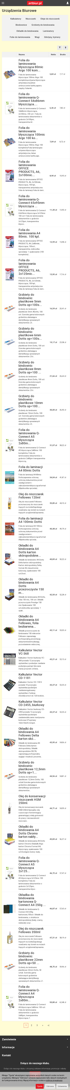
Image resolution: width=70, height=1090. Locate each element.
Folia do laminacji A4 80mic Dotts (31, 468)
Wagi (37, 37)
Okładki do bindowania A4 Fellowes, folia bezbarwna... (29, 621)
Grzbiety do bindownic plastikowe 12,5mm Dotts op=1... (32, 767)
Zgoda (39, 1086)
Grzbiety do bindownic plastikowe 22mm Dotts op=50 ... (31, 958)
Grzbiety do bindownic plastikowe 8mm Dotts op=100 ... (30, 367)
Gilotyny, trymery (52, 37)
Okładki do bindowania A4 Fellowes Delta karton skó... (29, 734)
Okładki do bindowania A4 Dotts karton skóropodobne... (30, 550)
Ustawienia (62, 1086)
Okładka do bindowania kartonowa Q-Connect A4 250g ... (32, 900)
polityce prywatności (54, 1080)
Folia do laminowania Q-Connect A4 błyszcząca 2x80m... (29, 993)
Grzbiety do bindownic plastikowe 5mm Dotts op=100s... (30, 300)
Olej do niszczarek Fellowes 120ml (31, 495)
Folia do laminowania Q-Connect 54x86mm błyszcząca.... (31, 99)
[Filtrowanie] (59, 48)
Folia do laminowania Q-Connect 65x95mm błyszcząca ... (31, 201)
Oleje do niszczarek (50, 18)
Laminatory (48, 31)
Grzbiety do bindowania (43, 25)
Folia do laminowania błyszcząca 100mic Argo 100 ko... (32, 133)
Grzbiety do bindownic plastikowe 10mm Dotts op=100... (31, 401)
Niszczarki (31, 18)
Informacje (35, 1047)
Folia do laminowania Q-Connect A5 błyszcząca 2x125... (29, 864)
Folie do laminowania (20, 37)
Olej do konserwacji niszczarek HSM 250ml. (32, 799)
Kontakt (6, 1055)
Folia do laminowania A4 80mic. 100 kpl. (29, 233)
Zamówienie (35, 1039)
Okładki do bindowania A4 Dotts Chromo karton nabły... (29, 832)
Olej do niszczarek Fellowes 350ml (31, 930)
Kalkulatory (15, 18)
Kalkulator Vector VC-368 (30, 651)
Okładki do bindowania (27, 31)
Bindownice (21, 25)
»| (48, 1025)
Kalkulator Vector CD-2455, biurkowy (31, 703)
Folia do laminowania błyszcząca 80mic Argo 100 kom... (31, 65)
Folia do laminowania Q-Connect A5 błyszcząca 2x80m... (29, 436)
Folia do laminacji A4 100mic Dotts (31, 520)
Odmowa (50, 1086)
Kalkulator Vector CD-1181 (30, 676)
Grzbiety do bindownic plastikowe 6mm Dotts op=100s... (30, 333)
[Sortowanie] (65, 48)
